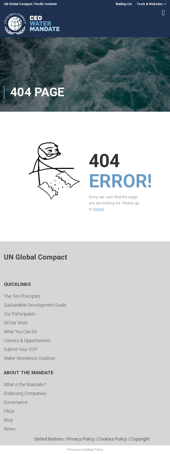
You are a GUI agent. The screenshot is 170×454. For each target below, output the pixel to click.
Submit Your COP (20, 349)
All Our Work (16, 322)
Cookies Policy (112, 439)
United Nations (49, 439)
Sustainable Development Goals (35, 305)
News (9, 428)
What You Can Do (20, 331)
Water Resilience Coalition (29, 358)
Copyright (140, 439)
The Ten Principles (22, 296)
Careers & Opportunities (27, 340)
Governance (16, 402)
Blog (8, 420)
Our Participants (19, 314)
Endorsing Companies (25, 393)
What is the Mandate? (25, 384)
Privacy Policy (81, 439)
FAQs (9, 411)
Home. (98, 209)
